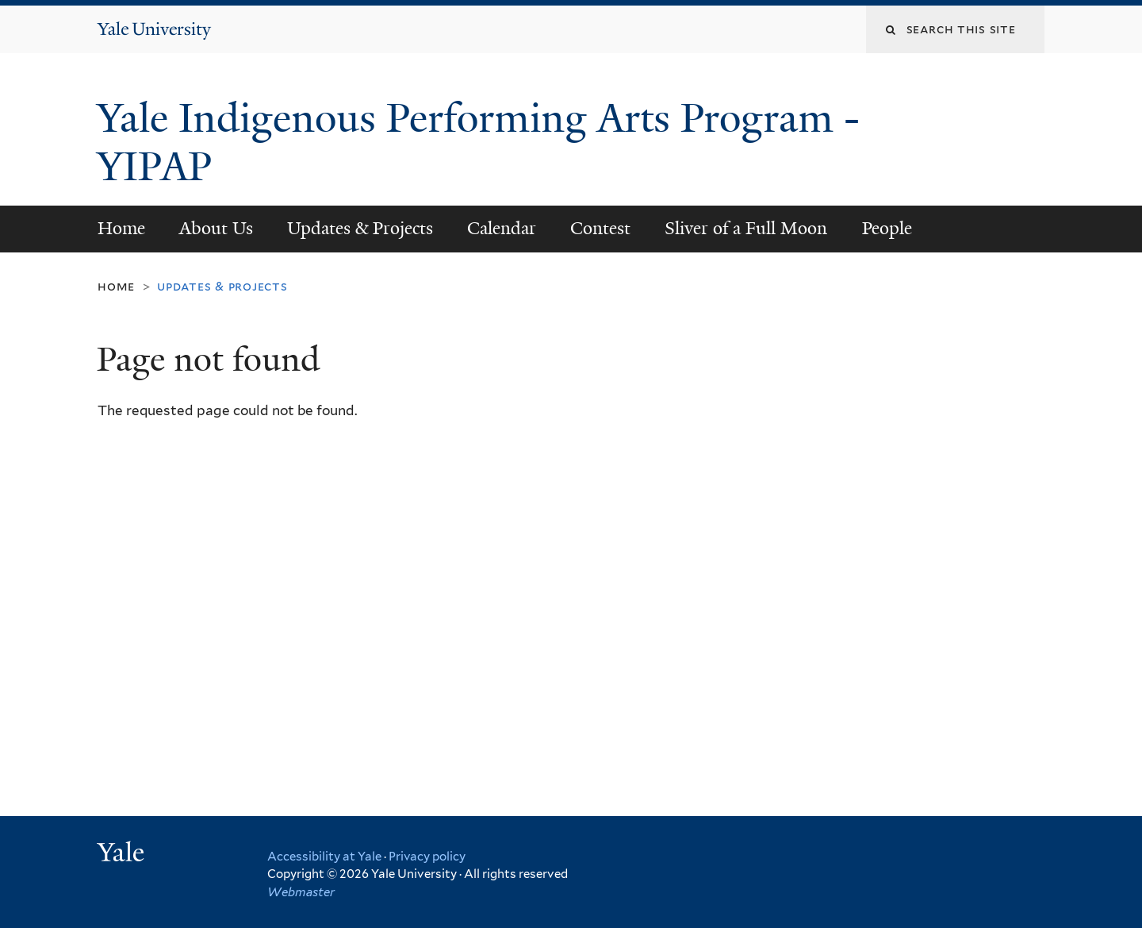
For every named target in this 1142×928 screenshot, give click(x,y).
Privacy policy (427, 856)
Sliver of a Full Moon (746, 228)
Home (121, 228)
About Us (216, 228)
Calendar (501, 228)
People (887, 228)
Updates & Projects (360, 228)
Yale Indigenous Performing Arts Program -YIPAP (478, 142)
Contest (600, 228)
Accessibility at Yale (324, 856)
